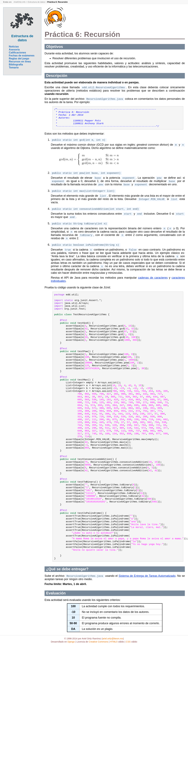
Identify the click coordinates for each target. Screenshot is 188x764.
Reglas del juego (19, 58)
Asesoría (14, 49)
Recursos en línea (20, 61)
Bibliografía (16, 64)
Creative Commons (98, 677)
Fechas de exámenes (21, 55)
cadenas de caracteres (153, 283)
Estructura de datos (36, 2)
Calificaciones (17, 52)
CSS (128, 677)
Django (71, 677)
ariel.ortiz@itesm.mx (112, 674)
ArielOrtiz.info (20, 2)
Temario (14, 67)
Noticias (14, 46)
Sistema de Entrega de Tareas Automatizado (147, 611)
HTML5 (113, 677)
